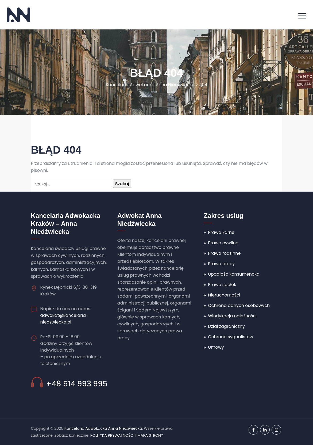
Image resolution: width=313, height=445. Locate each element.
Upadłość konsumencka (234, 274)
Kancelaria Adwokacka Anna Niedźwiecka (103, 428)
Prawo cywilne (223, 243)
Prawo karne (221, 232)
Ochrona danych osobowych (239, 305)
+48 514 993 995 (76, 384)
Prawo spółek (222, 285)
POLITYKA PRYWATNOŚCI (112, 435)
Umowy (216, 347)
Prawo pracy (221, 264)
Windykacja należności (232, 316)
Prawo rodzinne (224, 253)
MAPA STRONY (150, 435)
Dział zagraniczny (226, 326)
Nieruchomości (224, 295)
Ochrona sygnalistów (230, 337)
